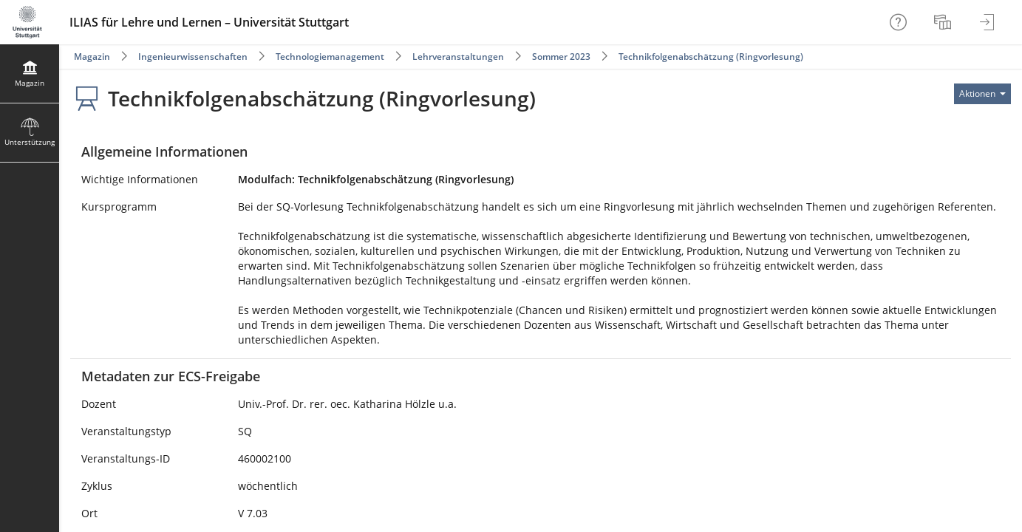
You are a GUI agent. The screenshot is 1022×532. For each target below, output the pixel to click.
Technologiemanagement (330, 56)
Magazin (92, 56)
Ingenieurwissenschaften (193, 56)
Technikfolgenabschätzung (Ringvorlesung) (711, 56)
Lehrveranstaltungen (458, 56)
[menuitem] (944, 22)
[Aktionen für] (982, 93)
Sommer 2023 (561, 56)
